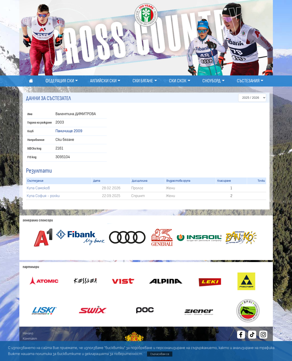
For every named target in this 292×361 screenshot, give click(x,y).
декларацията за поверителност (113, 354)
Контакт (30, 338)
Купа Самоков (38, 188)
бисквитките (69, 354)
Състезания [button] (248, 81)
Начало (28, 333)
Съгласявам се (159, 354)
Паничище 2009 (68, 131)
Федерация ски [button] (59, 81)
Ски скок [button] (177, 81)
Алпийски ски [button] (103, 81)
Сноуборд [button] (211, 81)
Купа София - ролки (43, 196)
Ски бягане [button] (143, 81)
